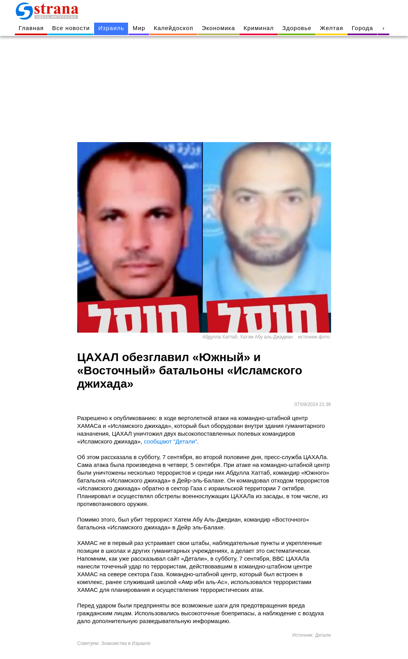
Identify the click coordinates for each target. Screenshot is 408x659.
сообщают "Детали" (170, 441)
